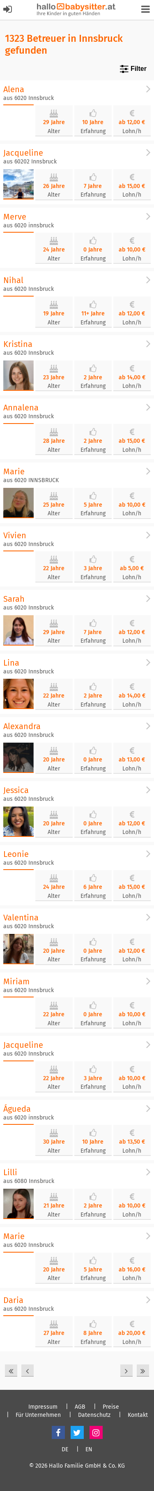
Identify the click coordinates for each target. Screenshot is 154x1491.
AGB (80, 1407)
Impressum (42, 1407)
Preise (111, 1407)
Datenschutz (94, 1415)
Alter (54, 131)
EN (88, 1449)
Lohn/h (131, 131)
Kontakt (138, 1415)
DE (65, 1449)
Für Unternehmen (38, 1415)
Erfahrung (93, 131)
